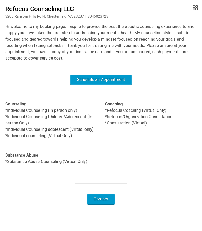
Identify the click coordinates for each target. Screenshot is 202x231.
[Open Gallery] (195, 8)
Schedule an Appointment (101, 79)
